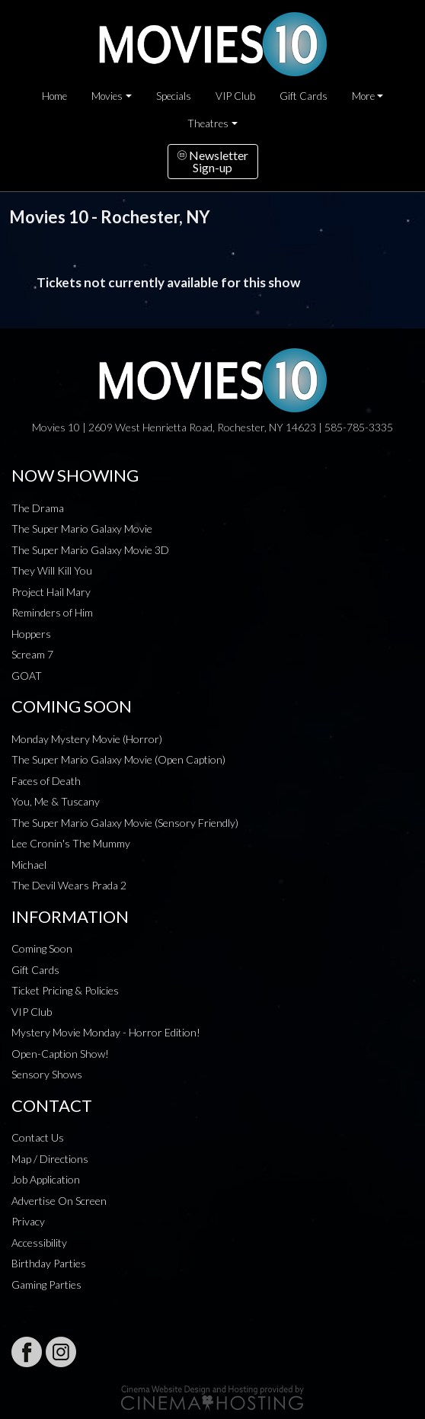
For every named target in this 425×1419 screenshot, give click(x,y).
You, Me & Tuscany (55, 801)
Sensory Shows (46, 1074)
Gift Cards (304, 96)
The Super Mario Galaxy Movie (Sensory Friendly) (124, 822)
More (363, 96)
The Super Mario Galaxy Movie (81, 528)
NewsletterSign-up (212, 161)
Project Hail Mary (51, 591)
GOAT (26, 675)
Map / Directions (49, 1158)
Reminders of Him (52, 612)
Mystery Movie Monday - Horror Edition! (105, 1032)
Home (54, 96)
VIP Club (235, 96)
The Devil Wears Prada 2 (68, 885)
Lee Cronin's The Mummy (70, 843)
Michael (28, 864)
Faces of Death (46, 780)
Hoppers (31, 633)
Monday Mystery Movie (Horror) (86, 738)
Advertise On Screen (59, 1200)
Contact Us (37, 1137)
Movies (107, 96)
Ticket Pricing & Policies (65, 990)
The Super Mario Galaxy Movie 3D (90, 549)
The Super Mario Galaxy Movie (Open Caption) (118, 759)
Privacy (28, 1221)
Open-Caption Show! (60, 1053)
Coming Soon (41, 948)
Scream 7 (32, 654)
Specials (173, 96)
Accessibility (39, 1242)
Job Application (45, 1179)
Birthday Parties (48, 1263)
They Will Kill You (51, 570)
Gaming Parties (46, 1284)
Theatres (207, 123)
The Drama (37, 507)
